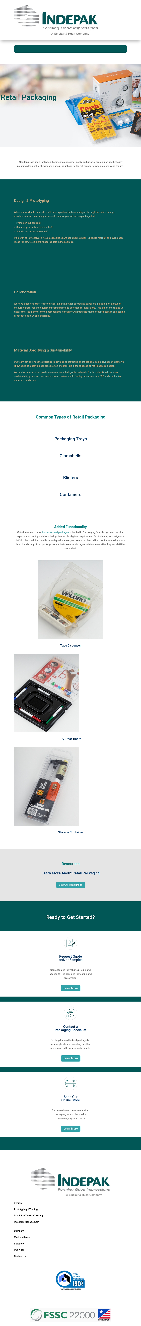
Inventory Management (26, 1222)
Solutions (19, 1243)
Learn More (70, 988)
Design (18, 1203)
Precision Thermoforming (28, 1215)
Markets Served (22, 1237)
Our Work (19, 1249)
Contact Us (20, 1256)
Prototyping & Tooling (26, 1209)
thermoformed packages (55, 532)
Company (19, 1231)
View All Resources (70, 884)
